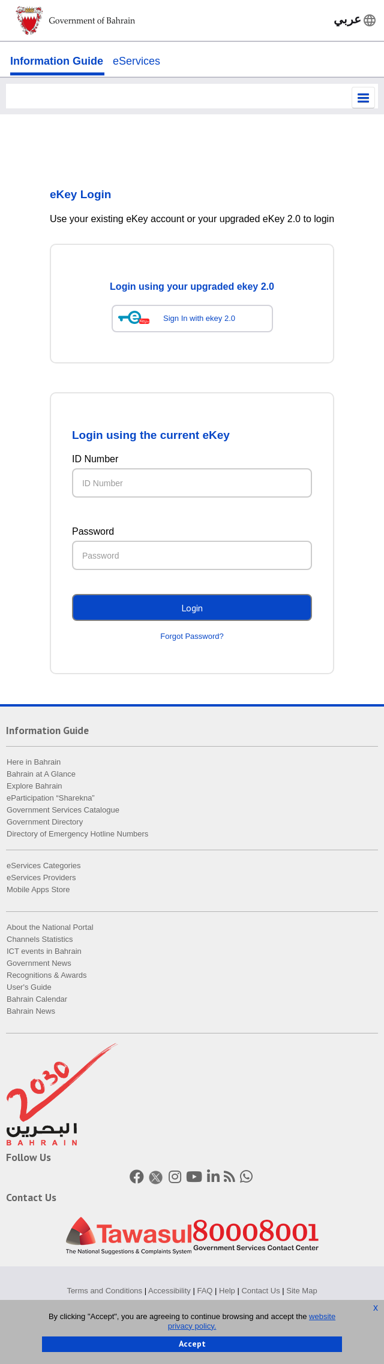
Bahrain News (31, 1012)
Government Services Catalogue (63, 811)
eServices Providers (41, 878)
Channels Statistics (40, 940)
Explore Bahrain (34, 787)
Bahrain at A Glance (41, 775)
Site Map (301, 1291)
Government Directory (45, 823)
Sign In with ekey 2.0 (199, 319)
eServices (136, 61)
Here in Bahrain (34, 763)
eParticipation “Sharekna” (51, 799)
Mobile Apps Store (38, 890)
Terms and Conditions (104, 1291)
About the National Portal (50, 928)
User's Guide (29, 988)
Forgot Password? (192, 637)
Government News (39, 964)
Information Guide (56, 61)
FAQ (204, 1291)
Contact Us (260, 1291)
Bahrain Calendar (37, 1000)
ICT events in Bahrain (44, 952)
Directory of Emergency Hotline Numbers (77, 834)
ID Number (95, 460)
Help (227, 1291)
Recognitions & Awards (46, 976)
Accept (192, 1343)
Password (93, 533)
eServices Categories (44, 866)
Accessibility (169, 1291)
